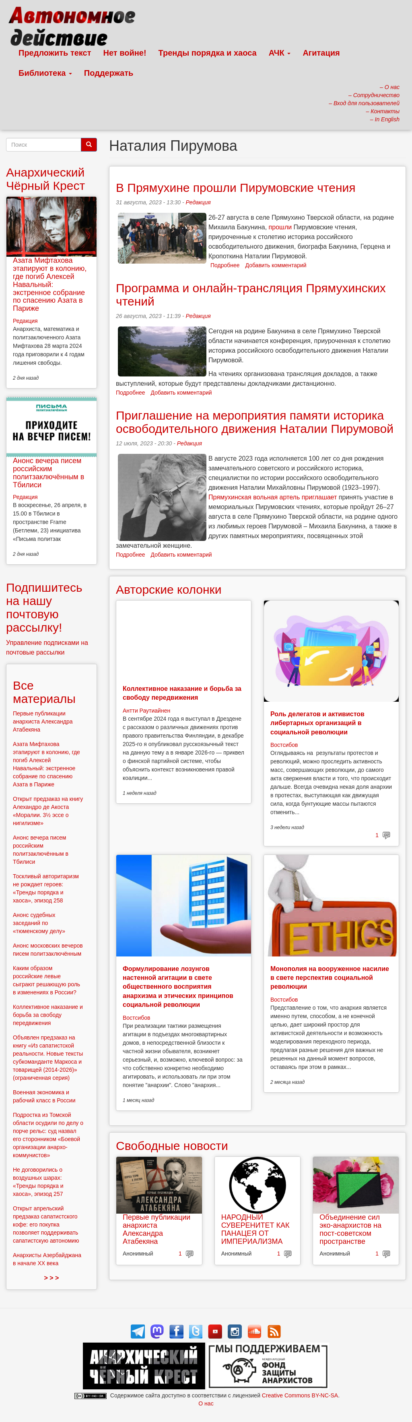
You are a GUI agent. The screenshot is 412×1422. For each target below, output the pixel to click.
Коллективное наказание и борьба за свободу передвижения (48, 1015)
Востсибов (284, 745)
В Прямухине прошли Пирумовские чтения (236, 187)
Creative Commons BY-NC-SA (300, 1395)
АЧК (280, 52)
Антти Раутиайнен (146, 710)
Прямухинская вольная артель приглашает (272, 497)
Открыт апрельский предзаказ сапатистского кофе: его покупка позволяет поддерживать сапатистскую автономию (46, 1224)
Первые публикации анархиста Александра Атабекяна (156, 1229)
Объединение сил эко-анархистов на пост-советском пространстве (350, 1229)
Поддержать (108, 73)
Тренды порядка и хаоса (208, 52)
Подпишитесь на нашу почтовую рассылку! (44, 607)
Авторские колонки (168, 589)
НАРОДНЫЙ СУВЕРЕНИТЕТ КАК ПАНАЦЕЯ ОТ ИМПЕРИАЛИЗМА (255, 1229)
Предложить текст (55, 52)
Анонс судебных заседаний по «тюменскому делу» (39, 923)
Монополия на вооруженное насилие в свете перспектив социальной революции (329, 977)
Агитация (321, 52)
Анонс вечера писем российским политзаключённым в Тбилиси (48, 473)
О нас (205, 1403)
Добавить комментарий (276, 265)
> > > (51, 1277)
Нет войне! (124, 52)
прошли (280, 227)
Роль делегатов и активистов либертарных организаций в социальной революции (317, 723)
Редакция (198, 202)
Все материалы (44, 692)
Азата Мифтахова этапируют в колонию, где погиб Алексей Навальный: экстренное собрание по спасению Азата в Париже (50, 284)
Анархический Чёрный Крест (45, 179)
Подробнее (225, 265)
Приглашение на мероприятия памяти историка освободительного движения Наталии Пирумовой (254, 422)
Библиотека (45, 73)
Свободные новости (172, 1145)
